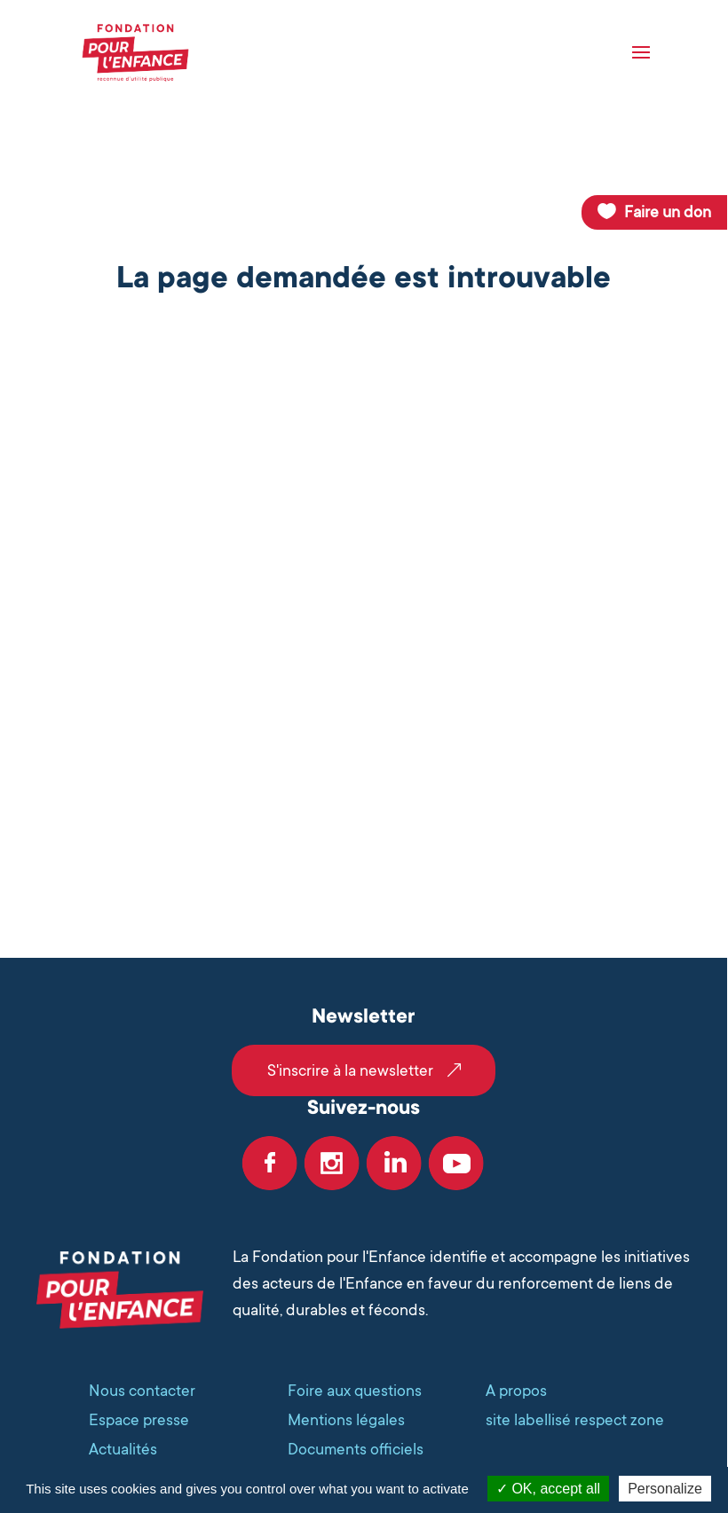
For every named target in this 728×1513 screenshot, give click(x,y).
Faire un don (667, 212)
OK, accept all (548, 1488)
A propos (516, 1390)
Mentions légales (346, 1420)
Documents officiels (355, 1449)
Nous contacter (142, 1390)
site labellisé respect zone (575, 1420)
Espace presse (139, 1420)
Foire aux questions (355, 1390)
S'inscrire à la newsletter (350, 1070)
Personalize (665, 1488)
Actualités (123, 1449)
